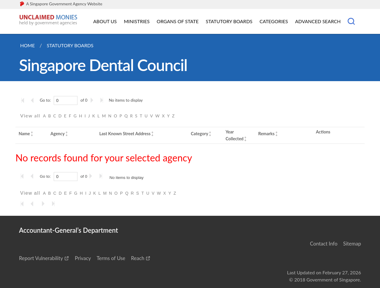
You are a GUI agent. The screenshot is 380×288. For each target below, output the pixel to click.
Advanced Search (318, 21)
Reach (137, 258)
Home (27, 45)
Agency (57, 133)
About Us (105, 21)
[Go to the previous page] (34, 100)
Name (24, 133)
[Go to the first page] (24, 100)
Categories (273, 21)
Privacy (83, 258)
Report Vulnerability (41, 258)
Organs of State (178, 21)
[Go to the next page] (92, 100)
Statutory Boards (229, 21)
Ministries (137, 21)
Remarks (266, 133)
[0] (65, 100)
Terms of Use (110, 258)
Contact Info (324, 243)
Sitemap (352, 243)
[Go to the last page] (103, 100)
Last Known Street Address (125, 133)
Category (199, 133)
